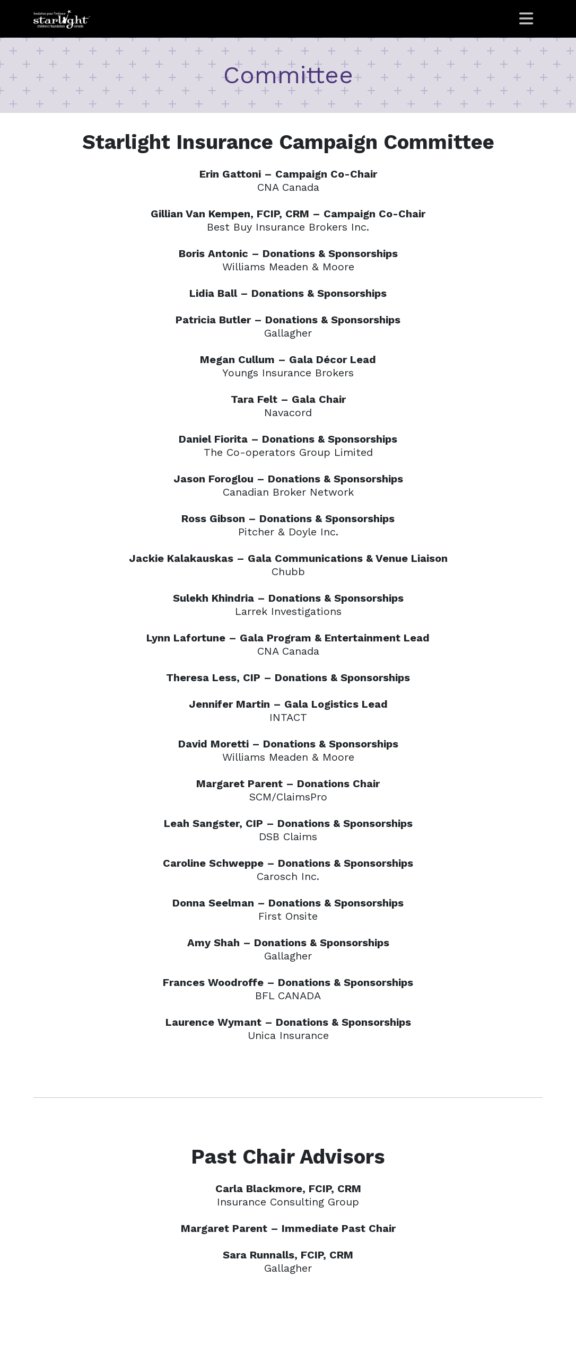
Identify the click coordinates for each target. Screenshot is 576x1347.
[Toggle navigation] (526, 18)
